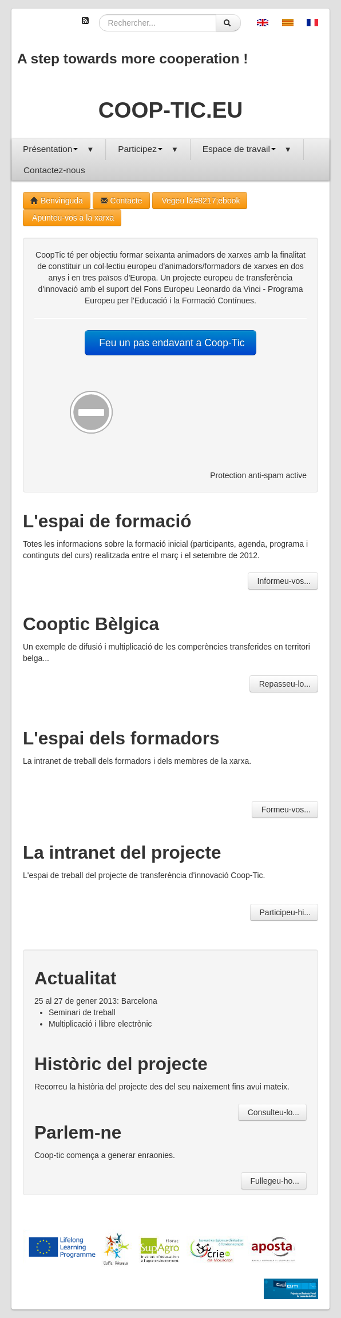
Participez (148, 149)
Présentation (58, 149)
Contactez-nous (54, 170)
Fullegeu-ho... (274, 1180)
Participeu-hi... (284, 912)
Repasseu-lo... (284, 683)
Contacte (121, 200)
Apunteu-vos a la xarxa (72, 217)
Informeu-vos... (283, 581)
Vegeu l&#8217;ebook (200, 200)
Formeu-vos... (285, 809)
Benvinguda (56, 200)
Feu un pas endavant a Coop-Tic (170, 342)
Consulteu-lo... (272, 1112)
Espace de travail (247, 149)
